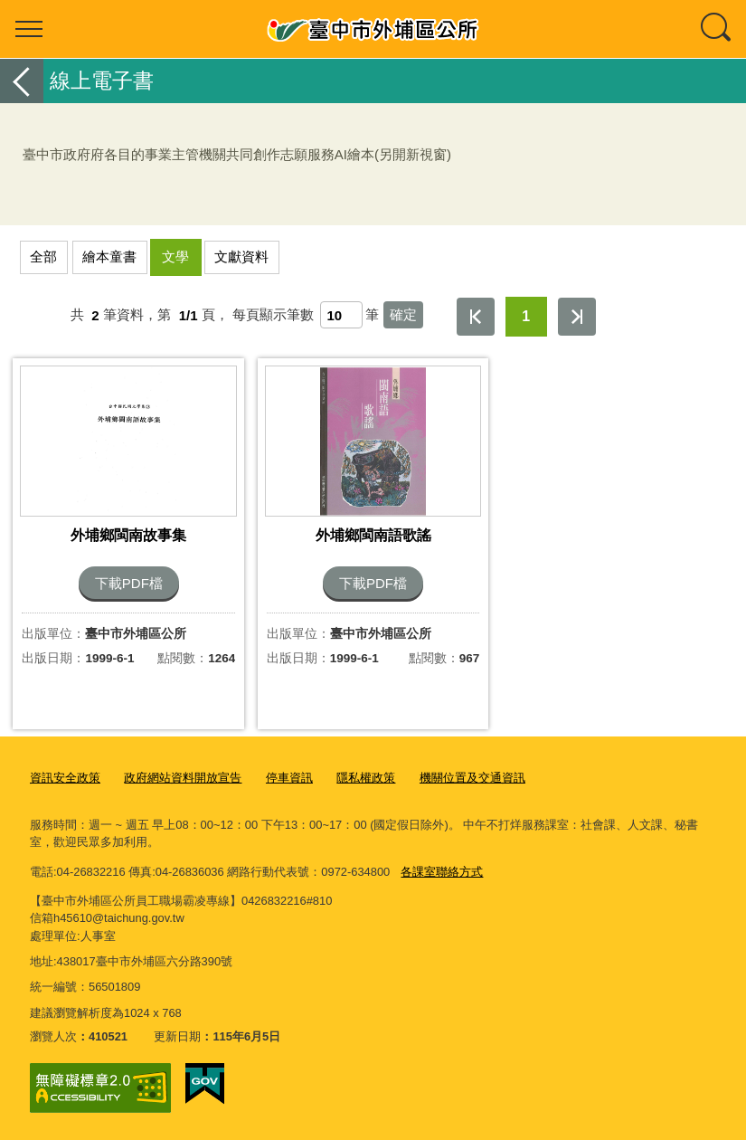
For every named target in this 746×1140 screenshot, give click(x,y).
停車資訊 (289, 777)
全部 (43, 256)
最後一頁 (577, 317)
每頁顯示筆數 (273, 315)
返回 (21, 81)
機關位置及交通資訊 (472, 777)
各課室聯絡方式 (442, 872)
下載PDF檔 (129, 583)
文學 (175, 256)
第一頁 (476, 317)
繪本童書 (109, 256)
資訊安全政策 (65, 777)
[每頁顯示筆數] (341, 314)
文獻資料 (241, 256)
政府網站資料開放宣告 (182, 777)
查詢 (717, 29)
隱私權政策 (365, 777)
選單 (29, 29)
